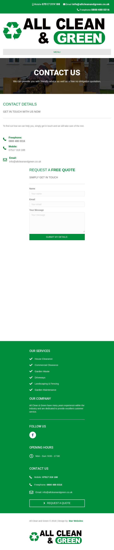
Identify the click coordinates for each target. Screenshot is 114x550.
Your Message (36, 210)
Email (32, 199)
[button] (57, 237)
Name (32, 188)
